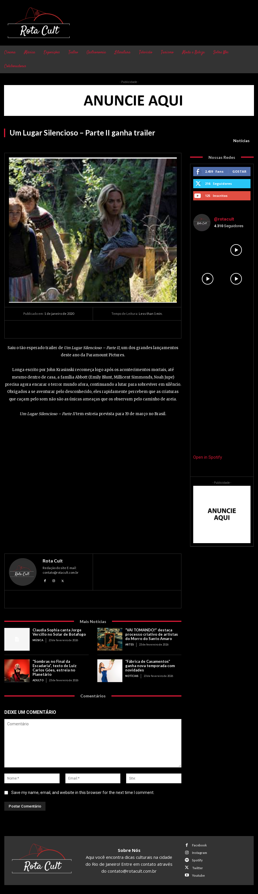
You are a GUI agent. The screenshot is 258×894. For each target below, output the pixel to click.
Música (38, 640)
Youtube (198, 875)
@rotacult (224, 219)
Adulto (38, 680)
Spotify (197, 860)
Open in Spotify (207, 457)
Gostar (239, 171)
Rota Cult (53, 560)
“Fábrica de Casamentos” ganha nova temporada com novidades (150, 665)
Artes (129, 644)
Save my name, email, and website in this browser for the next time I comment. (82, 792)
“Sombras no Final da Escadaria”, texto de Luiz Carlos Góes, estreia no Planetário (55, 668)
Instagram (199, 853)
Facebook (199, 845)
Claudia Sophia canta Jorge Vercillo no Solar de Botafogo (60, 632)
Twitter (197, 867)
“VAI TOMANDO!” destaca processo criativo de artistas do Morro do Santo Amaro (151, 634)
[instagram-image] (207, 250)
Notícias (241, 141)
